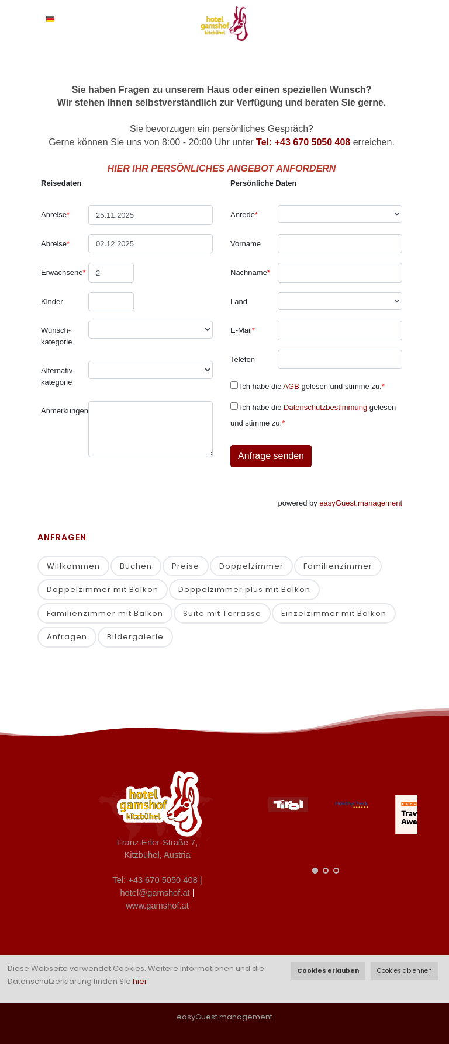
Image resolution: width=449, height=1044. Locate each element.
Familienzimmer (337, 566)
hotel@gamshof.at (154, 892)
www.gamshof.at (157, 905)
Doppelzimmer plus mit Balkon (244, 589)
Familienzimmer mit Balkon (105, 613)
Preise (185, 566)
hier (140, 981)
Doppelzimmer (251, 566)
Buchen (136, 566)
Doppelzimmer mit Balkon (102, 589)
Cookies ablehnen (404, 970)
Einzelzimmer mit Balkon (333, 613)
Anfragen (67, 636)
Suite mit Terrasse (222, 613)
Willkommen (73, 566)
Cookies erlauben (328, 970)
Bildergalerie (135, 636)
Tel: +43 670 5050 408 (303, 142)
